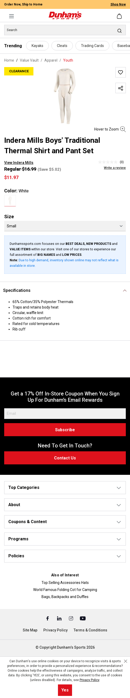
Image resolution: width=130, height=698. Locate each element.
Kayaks (37, 46)
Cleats (62, 46)
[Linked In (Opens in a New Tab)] (59, 618)
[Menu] (11, 16)
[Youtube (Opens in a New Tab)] (83, 618)
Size (9, 216)
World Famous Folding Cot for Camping (65, 590)
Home (9, 60)
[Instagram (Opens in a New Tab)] (71, 618)
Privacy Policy (55, 630)
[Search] (65, 30)
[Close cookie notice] (125, 661)
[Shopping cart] (120, 16)
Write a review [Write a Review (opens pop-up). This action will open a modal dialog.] (115, 167)
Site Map (30, 630)
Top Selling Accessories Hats (65, 583)
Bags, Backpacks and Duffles (65, 597)
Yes (65, 690)
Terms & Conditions (90, 630)
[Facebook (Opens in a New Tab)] (48, 618)
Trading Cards (92, 46)
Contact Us (65, 458)
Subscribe (65, 429)
